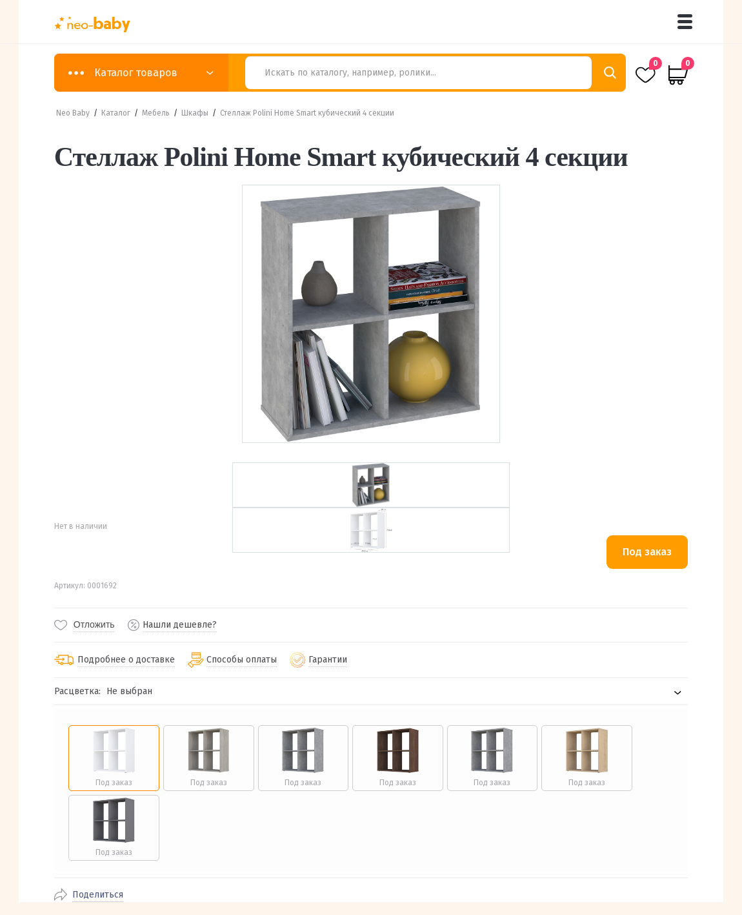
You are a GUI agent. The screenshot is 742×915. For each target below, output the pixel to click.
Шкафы (194, 113)
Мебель (156, 113)
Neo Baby (73, 113)
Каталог (115, 113)
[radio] (113, 758)
